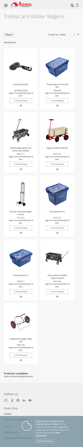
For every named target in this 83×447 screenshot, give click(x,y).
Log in (11, 93)
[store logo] (30, 4)
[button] (21, 105)
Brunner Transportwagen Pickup (21, 213)
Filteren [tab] (9, 34)
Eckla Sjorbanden (20, 84)
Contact (7, 413)
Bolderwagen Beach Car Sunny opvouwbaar (20, 149)
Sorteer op (53, 34)
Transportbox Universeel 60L (57, 85)
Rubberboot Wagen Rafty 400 (21, 340)
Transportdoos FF (57, 211)
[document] (53, 431)
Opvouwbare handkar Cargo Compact (57, 276)
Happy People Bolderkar (57, 148)
